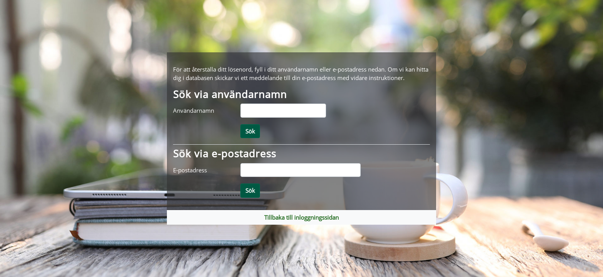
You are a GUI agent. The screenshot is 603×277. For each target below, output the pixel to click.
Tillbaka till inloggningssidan (301, 217)
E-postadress (190, 170)
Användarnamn (193, 110)
